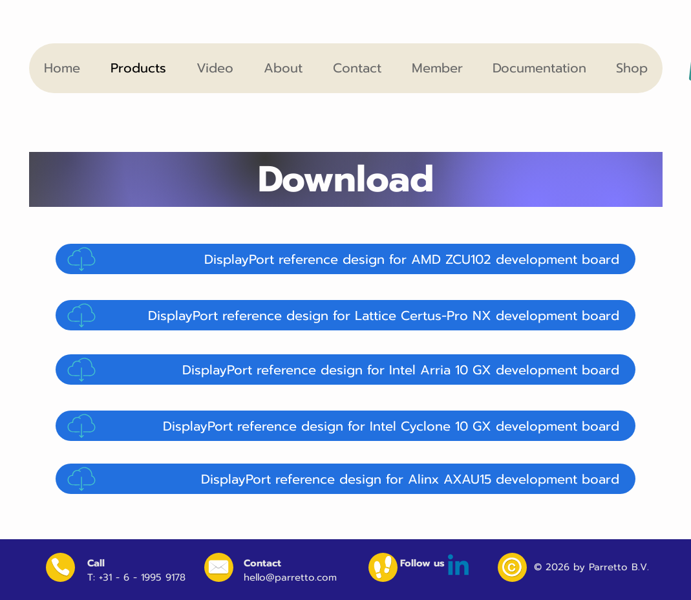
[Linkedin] (458, 567)
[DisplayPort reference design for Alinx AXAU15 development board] (345, 479)
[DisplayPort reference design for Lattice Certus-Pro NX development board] (345, 315)
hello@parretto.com (290, 577)
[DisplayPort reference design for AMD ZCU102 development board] (345, 259)
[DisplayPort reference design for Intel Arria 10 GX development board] (345, 369)
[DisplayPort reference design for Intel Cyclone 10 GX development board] (345, 426)
